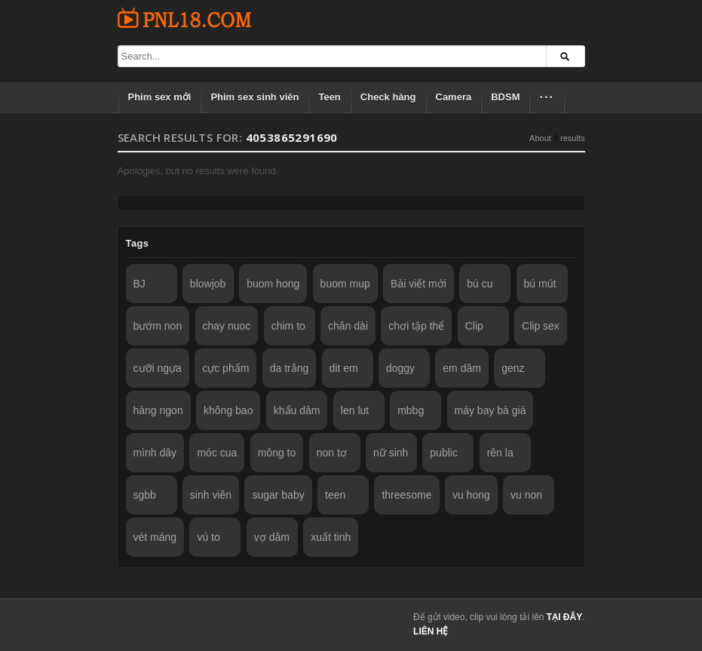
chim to (288, 326)
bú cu (479, 284)
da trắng (289, 368)
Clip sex (540, 326)
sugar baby (278, 495)
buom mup (345, 284)
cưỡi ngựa (157, 368)
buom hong (273, 284)
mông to (277, 453)
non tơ (332, 453)
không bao (228, 410)
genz (512, 368)
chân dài (348, 326)
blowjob (207, 284)
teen (335, 495)
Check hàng (388, 97)
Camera (454, 97)
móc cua (217, 453)
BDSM (505, 97)
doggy (400, 368)
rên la (500, 453)
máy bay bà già (490, 410)
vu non (526, 495)
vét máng (155, 537)
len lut (355, 410)
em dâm (462, 368)
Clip (474, 326)
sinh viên (210, 495)
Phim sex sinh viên (254, 97)
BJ (139, 284)
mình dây (155, 453)
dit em (344, 368)
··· (546, 97)
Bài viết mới (418, 284)
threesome (406, 495)
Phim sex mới (160, 97)
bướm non (157, 326)
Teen (329, 97)
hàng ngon (158, 410)
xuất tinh (331, 537)
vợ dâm (272, 537)
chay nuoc (227, 326)
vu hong (471, 495)
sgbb (144, 495)
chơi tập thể (416, 326)
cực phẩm (225, 368)
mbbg (410, 410)
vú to (208, 537)
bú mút (540, 284)
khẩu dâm (297, 410)
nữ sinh (390, 453)
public (444, 453)
